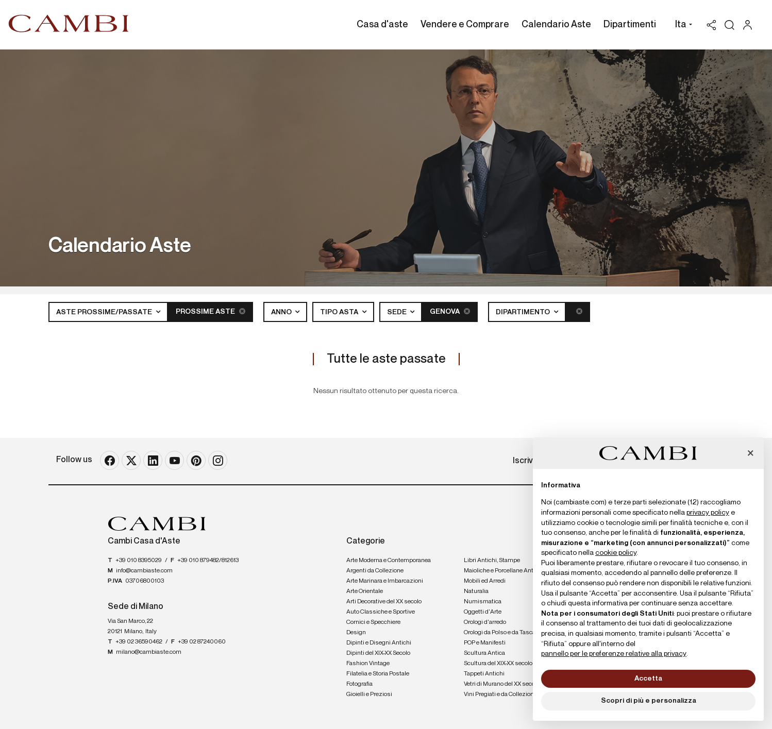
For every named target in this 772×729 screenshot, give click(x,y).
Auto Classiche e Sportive (380, 612)
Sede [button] (397, 312)
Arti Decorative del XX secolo (384, 602)
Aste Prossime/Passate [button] (105, 312)
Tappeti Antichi (484, 674)
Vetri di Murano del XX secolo (502, 684)
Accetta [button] (648, 678)
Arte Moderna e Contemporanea (388, 560)
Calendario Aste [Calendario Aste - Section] (556, 24)
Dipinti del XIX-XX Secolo (378, 653)
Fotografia (359, 684)
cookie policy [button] (615, 552)
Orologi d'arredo (485, 622)
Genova (450, 311)
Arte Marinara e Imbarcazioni (384, 581)
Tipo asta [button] (340, 312)
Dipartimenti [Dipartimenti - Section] (629, 24)
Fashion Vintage (368, 663)
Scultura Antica (484, 653)
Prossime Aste (210, 311)
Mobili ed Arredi (485, 581)
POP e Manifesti (485, 643)
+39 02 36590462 (138, 642)
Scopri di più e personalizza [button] (648, 700)
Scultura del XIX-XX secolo (498, 663)
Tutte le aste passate (386, 359)
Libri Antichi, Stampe (492, 560)
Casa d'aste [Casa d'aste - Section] (382, 24)
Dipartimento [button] (523, 312)
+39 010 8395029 (138, 560)
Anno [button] (282, 312)
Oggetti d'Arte (482, 612)
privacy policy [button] (707, 512)
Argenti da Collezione (375, 571)
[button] (681, 25)
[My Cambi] (750, 25)
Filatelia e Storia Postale (377, 674)
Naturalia (476, 591)
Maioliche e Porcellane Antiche (504, 571)
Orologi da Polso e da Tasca (499, 633)
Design (356, 633)
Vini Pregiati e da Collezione (500, 694)
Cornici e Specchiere (373, 622)
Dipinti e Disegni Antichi (378, 643)
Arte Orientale (364, 591)
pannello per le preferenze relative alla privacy (613, 653)
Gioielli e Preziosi (369, 694)
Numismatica (482, 602)
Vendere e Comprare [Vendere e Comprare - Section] (465, 24)
